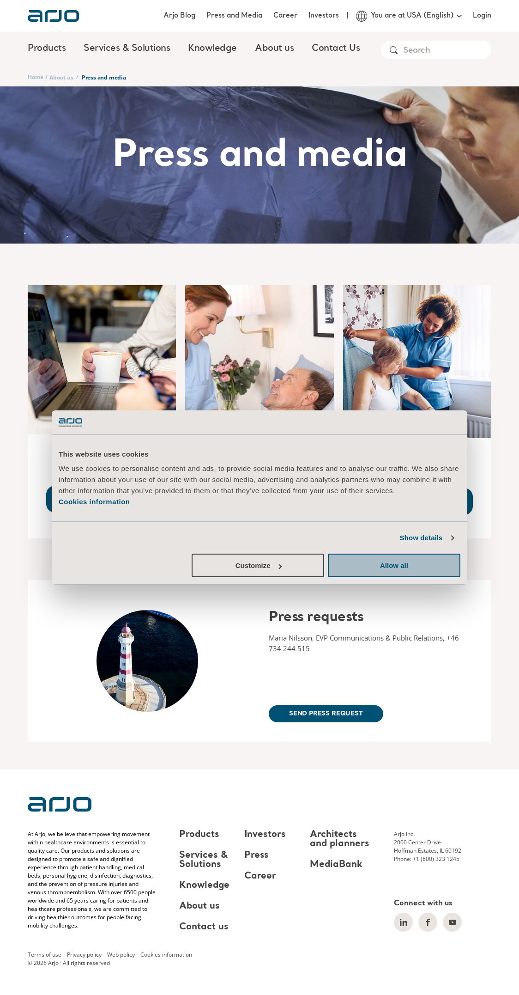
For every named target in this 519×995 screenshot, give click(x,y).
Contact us (204, 927)
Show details (421, 538)
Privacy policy (84, 954)
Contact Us (336, 48)
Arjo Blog (179, 16)
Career (285, 16)
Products (199, 834)
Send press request (326, 713)
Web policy (121, 954)
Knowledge (204, 885)
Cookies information (94, 502)
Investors (323, 16)
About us (61, 77)
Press (256, 855)
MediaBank (336, 864)
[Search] (446, 50)
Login (482, 16)
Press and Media (234, 16)
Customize (258, 565)
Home (35, 77)
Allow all (394, 565)
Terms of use (44, 954)
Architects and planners (339, 839)
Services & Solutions (203, 860)
